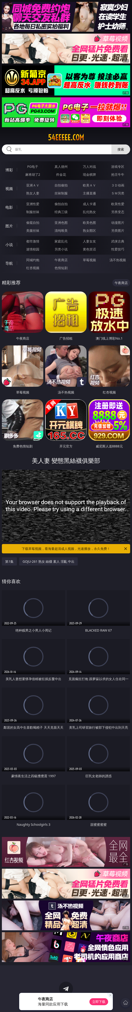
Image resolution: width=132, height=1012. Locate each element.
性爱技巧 (117, 249)
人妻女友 (89, 241)
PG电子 (32, 166)
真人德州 (61, 166)
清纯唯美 (61, 230)
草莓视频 (89, 260)
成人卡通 (89, 204)
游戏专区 (117, 166)
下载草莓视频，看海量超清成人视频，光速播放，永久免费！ (75, 549)
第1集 (9, 561)
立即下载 (98, 1001)
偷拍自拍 (61, 204)
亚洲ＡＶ (32, 185)
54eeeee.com (66, 137)
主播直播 (89, 193)
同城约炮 (32, 260)
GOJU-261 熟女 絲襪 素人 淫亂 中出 (48, 561)
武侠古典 (117, 241)
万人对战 (89, 166)
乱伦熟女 (89, 212)
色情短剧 (61, 268)
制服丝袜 (32, 212)
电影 (9, 207)
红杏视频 (32, 268)
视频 (9, 188)
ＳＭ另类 (117, 193)
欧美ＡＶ (89, 185)
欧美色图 (89, 222)
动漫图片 (117, 222)
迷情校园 (32, 249)
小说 (9, 244)
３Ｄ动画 (117, 185)
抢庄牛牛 (117, 174)
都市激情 (32, 241)
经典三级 (61, 212)
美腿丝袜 (32, 230)
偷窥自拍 (32, 222)
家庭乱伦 (61, 241)
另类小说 (61, 249)
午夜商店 (61, 260)
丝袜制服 (61, 193)
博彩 (9, 169)
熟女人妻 (32, 193)
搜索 (120, 149)
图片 (9, 225)
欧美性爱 (117, 204)
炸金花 (61, 174)
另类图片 (117, 230)
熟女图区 (89, 230)
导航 (9, 263)
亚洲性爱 (32, 204)
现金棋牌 (89, 174)
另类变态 (117, 212)
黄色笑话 (89, 249)
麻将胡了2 (32, 174)
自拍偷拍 (61, 185)
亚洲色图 (61, 222)
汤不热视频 (118, 260)
